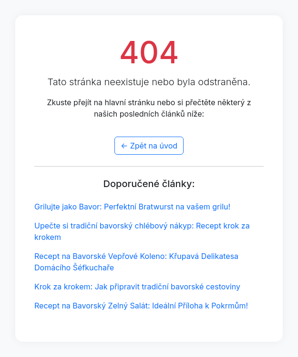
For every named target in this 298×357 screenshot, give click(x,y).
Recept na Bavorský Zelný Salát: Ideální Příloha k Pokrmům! (141, 305)
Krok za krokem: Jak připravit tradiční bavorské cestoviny (137, 286)
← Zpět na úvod (149, 145)
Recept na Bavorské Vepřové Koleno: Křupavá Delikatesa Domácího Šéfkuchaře (136, 261)
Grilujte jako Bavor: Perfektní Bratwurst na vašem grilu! (132, 206)
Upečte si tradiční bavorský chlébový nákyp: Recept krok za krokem (142, 231)
